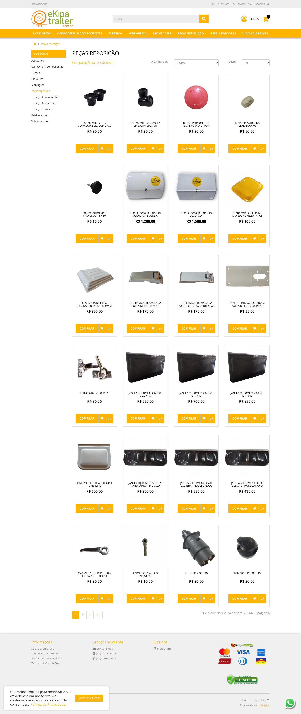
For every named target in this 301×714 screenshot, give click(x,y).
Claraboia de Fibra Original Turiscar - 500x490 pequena (94, 305)
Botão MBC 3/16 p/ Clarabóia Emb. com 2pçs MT (94, 125)
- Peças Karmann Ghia (45, 97)
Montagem (37, 85)
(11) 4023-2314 (242, 4)
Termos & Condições (45, 663)
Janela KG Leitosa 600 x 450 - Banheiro (94, 484)
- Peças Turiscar (41, 109)
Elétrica (35, 73)
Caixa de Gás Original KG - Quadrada (196, 214)
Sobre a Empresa (42, 648)
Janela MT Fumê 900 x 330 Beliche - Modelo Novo (247, 484)
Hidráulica (37, 79)
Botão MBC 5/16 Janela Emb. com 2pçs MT (145, 124)
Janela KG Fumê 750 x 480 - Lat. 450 (196, 394)
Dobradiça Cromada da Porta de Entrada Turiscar (196, 304)
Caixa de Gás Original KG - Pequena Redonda (145, 214)
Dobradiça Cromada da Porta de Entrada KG (145, 304)
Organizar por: (159, 62)
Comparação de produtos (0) (93, 62)
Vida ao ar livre (40, 121)
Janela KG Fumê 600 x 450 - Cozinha (145, 394)
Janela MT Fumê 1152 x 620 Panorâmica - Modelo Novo (145, 485)
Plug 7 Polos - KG (196, 573)
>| (98, 614)
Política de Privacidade (46, 658)
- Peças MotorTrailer (44, 103)
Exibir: (232, 62)
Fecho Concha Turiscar (94, 393)
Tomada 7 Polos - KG (247, 573)
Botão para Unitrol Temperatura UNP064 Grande (196, 125)
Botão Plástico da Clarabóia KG (247, 124)
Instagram (162, 648)
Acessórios (37, 60)
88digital (265, 705)
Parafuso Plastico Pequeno (145, 574)
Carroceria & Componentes (47, 67)
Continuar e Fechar (89, 698)
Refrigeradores (40, 115)
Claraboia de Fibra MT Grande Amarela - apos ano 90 (247, 215)
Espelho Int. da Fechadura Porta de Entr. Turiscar (247, 304)
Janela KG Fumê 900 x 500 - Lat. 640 (247, 394)
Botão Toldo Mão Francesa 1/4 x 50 (94, 214)
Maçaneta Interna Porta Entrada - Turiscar (94, 574)
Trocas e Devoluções (45, 653)
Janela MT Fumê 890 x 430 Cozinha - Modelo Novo (196, 484)
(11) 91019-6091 (221, 4)
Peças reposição (50, 44)
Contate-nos (103, 648)
